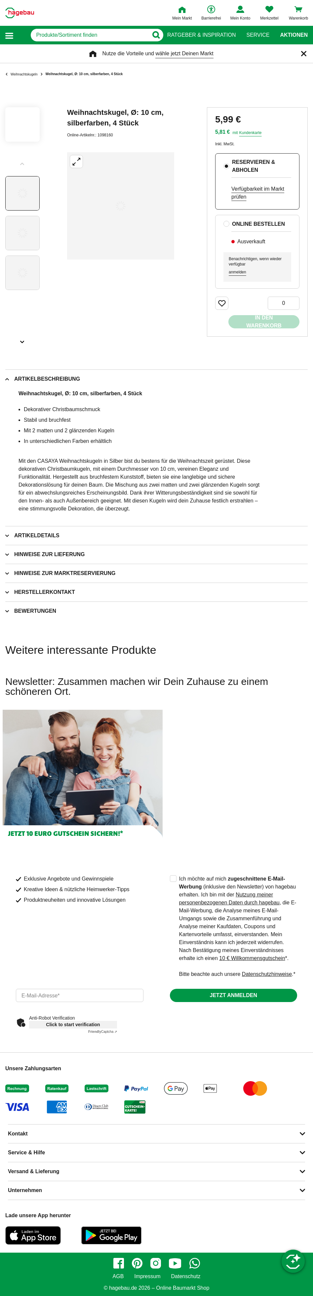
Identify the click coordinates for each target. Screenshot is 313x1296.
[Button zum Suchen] (154, 35)
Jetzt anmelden (233, 995)
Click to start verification (73, 1024)
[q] (83, 35)
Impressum (147, 1276)
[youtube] (175, 1263)
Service (257, 35)
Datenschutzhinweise (267, 974)
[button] (9, 35)
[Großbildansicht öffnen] (120, 206)
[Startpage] (19, 13)
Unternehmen (25, 1190)
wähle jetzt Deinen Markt (184, 53)
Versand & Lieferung (33, 1171)
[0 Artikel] (283, 303)
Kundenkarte (250, 132)
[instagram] (155, 1263)
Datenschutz (185, 1276)
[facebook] (118, 1263)
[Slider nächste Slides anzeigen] (22, 340)
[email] (79, 995)
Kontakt (18, 1133)
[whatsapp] (194, 1263)
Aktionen (294, 35)
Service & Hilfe (26, 1152)
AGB (118, 1276)
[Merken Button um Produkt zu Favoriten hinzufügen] (221, 303)
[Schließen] (304, 54)
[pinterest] (137, 1263)
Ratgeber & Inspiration (201, 35)
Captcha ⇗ (102, 1031)
